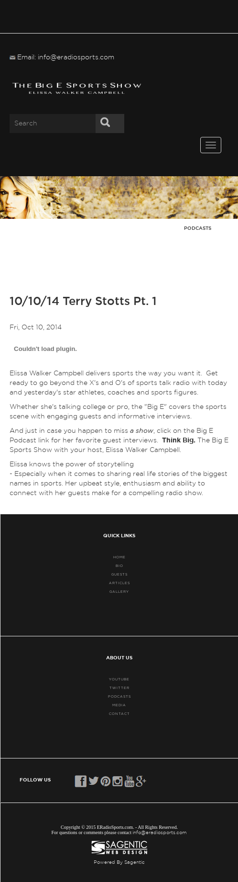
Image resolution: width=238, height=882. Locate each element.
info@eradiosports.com (159, 832)
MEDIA (119, 705)
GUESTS (119, 574)
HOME (119, 557)
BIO (119, 565)
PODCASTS (119, 696)
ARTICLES (119, 583)
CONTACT (119, 713)
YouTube (119, 679)
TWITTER (119, 688)
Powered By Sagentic (119, 862)
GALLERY (119, 591)
